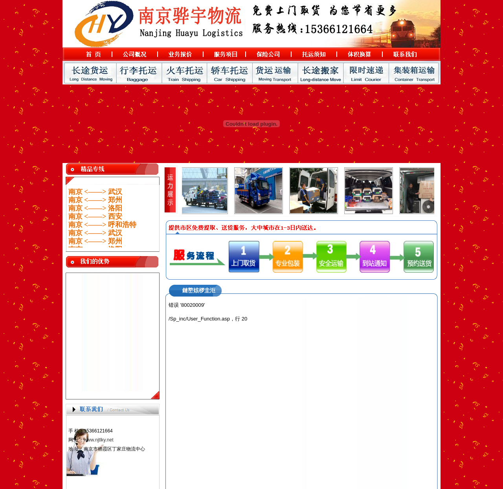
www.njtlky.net (98, 440)
